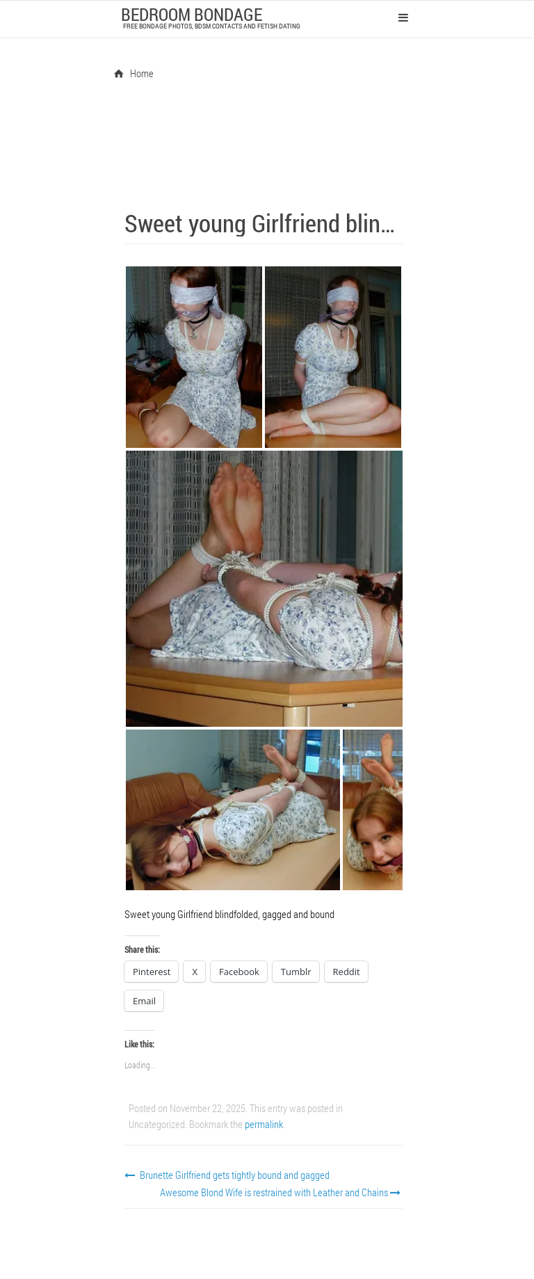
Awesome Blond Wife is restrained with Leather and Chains (281, 1192)
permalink (264, 1124)
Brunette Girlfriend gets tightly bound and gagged (227, 1175)
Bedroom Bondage (191, 14)
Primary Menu (403, 17)
